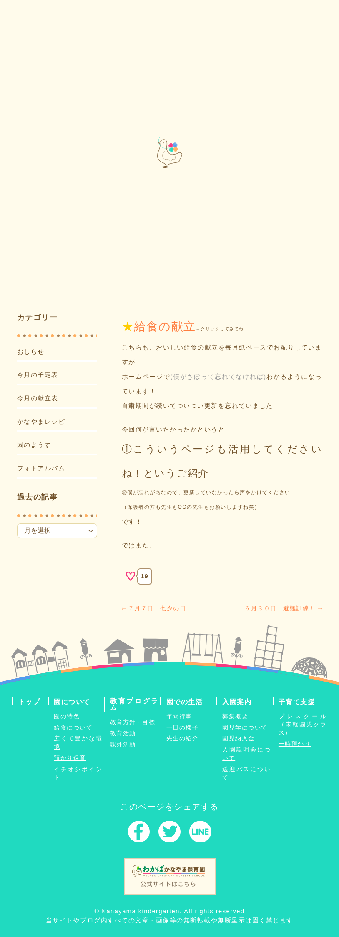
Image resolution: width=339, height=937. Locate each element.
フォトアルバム (41, 468)
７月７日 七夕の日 (154, 608)
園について (72, 701)
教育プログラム (134, 704)
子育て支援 (297, 701)
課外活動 (123, 744)
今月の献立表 (37, 398)
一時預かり (295, 743)
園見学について (245, 727)
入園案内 (236, 701)
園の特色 (67, 715)
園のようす (34, 444)
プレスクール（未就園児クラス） (303, 724)
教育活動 (123, 733)
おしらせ (31, 351)
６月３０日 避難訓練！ (283, 608)
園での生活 (184, 701)
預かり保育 (70, 758)
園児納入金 (238, 738)
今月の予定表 (37, 374)
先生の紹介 (182, 738)
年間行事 (179, 715)
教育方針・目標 (133, 722)
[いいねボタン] (130, 576)
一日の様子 (182, 727)
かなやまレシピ (41, 421)
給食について (73, 727)
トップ (29, 701)
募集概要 (235, 715)
